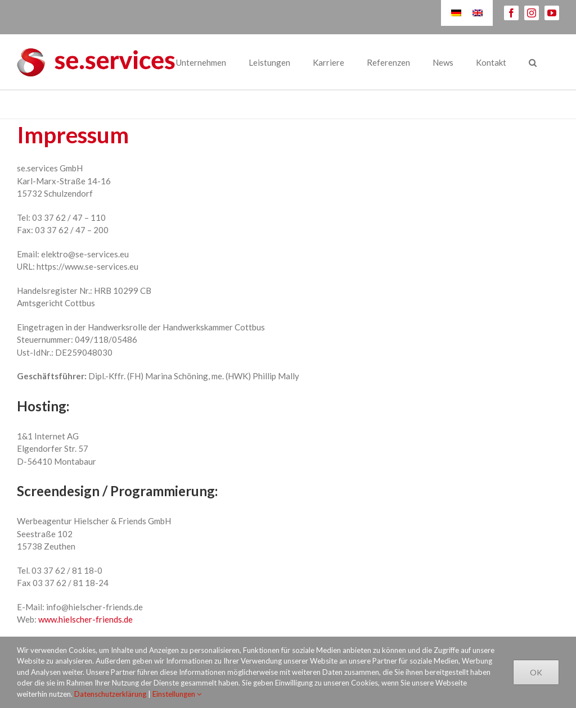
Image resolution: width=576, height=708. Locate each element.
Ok (536, 672)
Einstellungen (176, 693)
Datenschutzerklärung (110, 693)
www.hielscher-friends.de (85, 619)
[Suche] (533, 61)
